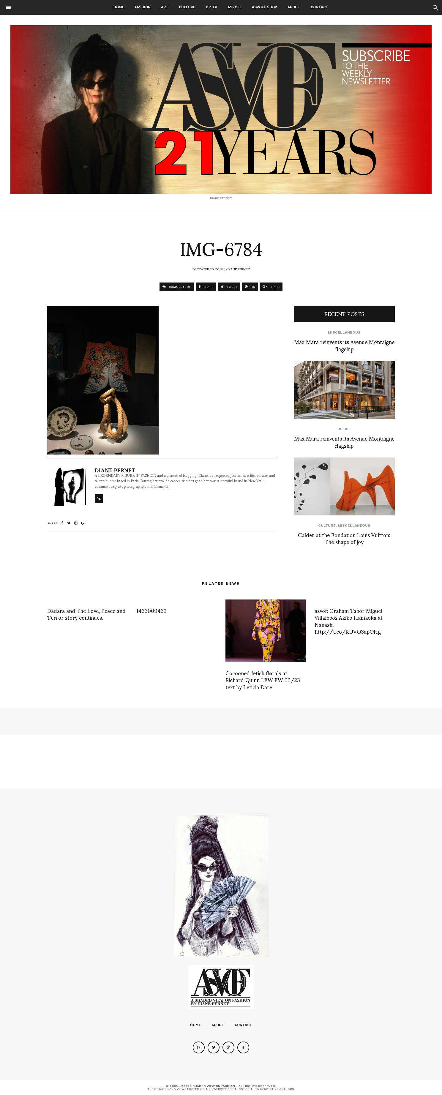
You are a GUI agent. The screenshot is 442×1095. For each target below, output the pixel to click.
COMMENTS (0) (176, 286)
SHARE (206, 286)
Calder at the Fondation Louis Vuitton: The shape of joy (344, 538)
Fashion (143, 7)
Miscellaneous (344, 332)
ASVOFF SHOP (264, 7)
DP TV (211, 7)
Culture (187, 7)
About (294, 7)
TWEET (229, 286)
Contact (319, 7)
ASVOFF (234, 7)
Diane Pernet (239, 269)
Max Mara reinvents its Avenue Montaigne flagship (344, 345)
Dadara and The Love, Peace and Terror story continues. (86, 613)
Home (118, 7)
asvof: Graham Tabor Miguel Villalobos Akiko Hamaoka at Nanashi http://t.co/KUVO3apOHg (349, 620)
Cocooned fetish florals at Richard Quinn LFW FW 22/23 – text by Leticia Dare (264, 680)
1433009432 (151, 610)
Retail (344, 429)
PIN (250, 286)
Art (164, 7)
